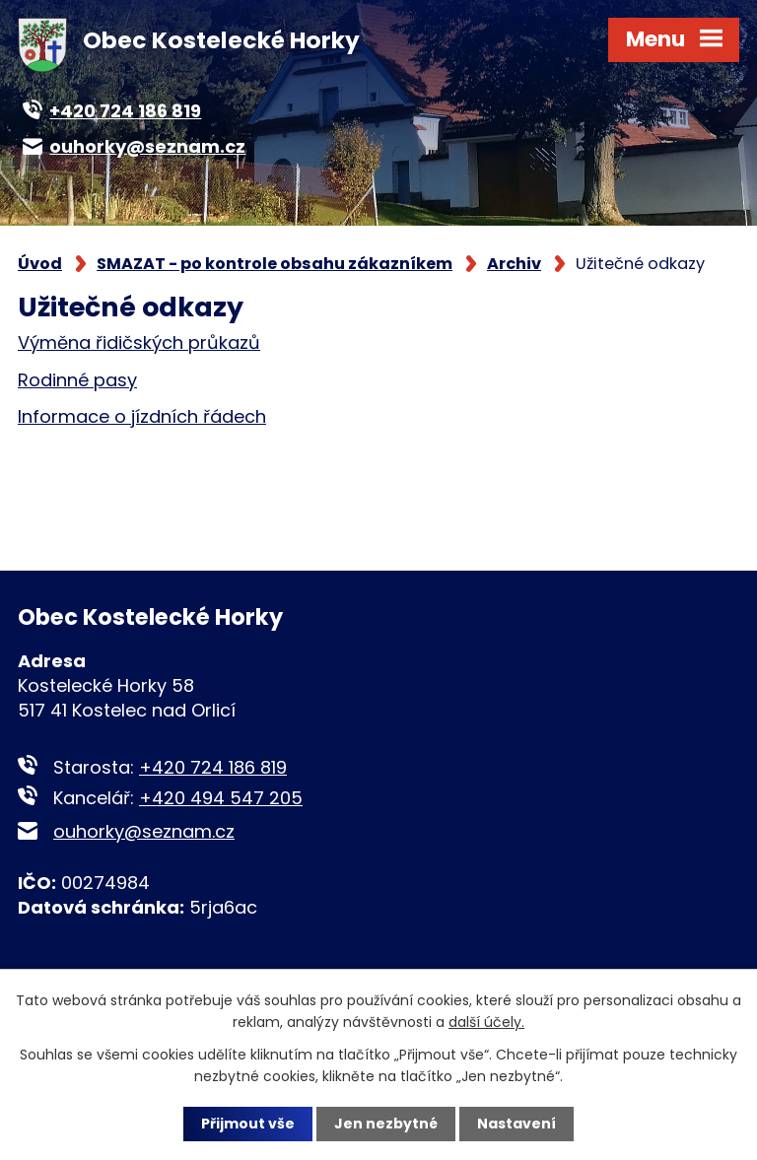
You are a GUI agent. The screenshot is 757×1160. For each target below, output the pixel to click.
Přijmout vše (248, 1123)
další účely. (486, 1022)
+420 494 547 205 (221, 797)
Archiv (514, 263)
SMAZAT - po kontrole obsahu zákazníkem (274, 263)
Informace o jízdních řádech (142, 416)
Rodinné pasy (77, 380)
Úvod (40, 263)
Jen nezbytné (386, 1123)
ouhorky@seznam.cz (144, 831)
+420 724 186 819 (213, 767)
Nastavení (516, 1123)
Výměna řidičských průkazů (139, 342)
